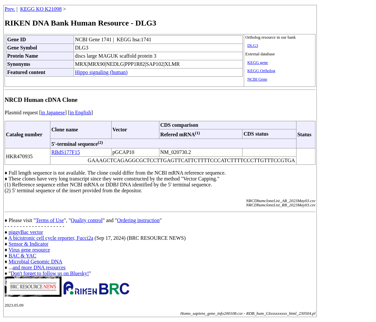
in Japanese (53, 112)
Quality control (86, 220)
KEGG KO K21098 (41, 9)
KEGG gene (257, 62)
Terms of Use (50, 220)
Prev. (10, 9)
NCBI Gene (257, 79)
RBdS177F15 (65, 152)
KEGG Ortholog (261, 70)
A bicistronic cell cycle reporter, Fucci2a (50, 238)
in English (80, 112)
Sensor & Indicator (28, 244)
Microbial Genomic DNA (35, 261)
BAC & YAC (22, 255)
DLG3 (252, 45)
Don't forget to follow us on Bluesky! (50, 273)
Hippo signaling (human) (101, 72)
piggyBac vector (26, 232)
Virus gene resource (29, 250)
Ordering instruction (138, 220)
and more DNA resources (38, 267)
